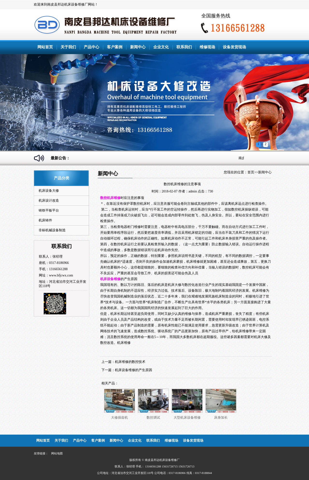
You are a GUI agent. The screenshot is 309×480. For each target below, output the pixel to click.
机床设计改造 (49, 200)
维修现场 (207, 47)
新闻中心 (138, 47)
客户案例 (114, 47)
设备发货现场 (234, 47)
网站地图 (57, 453)
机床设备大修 (49, 190)
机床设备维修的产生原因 (133, 370)
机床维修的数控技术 (130, 362)
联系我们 (184, 47)
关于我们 (68, 47)
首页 (250, 172)
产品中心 (91, 47)
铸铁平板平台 (49, 210)
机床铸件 (45, 220)
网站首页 (45, 47)
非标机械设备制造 (52, 230)
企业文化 (161, 47)
